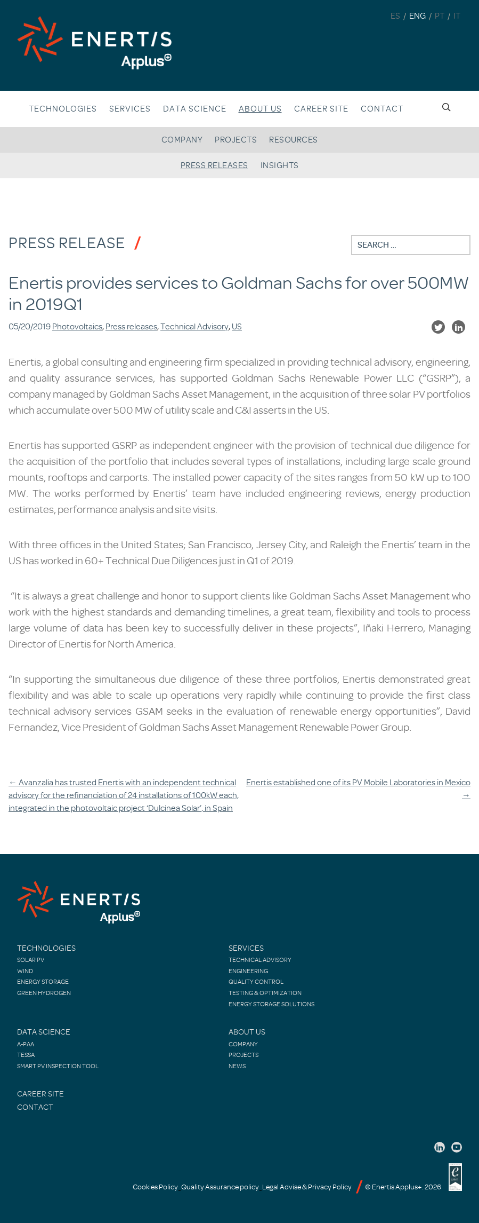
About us (260, 109)
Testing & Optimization (265, 993)
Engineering (248, 971)
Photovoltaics (77, 327)
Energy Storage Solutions (271, 1004)
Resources (293, 140)
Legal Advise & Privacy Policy (307, 1187)
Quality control (256, 981)
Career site (321, 109)
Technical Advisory (194, 327)
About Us (247, 1032)
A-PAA (25, 1044)
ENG (417, 16)
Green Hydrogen (44, 993)
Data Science (194, 109)
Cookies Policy (155, 1187)
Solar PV (30, 960)
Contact (382, 109)
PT (439, 16)
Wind (25, 971)
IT (456, 16)
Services (130, 109)
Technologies (63, 109)
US (237, 327)
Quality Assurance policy (220, 1187)
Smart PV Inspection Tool (58, 1066)
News (237, 1066)
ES (395, 16)
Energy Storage (43, 981)
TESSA (26, 1055)
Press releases (214, 165)
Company (182, 140)
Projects (236, 140)
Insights (280, 165)
